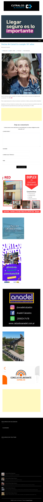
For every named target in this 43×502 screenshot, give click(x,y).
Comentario (6, 131)
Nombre (5, 148)
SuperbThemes (29, 500)
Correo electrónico (8, 154)
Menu (39, 40)
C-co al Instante (6, 427)
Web (4, 160)
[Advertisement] (21, 114)
